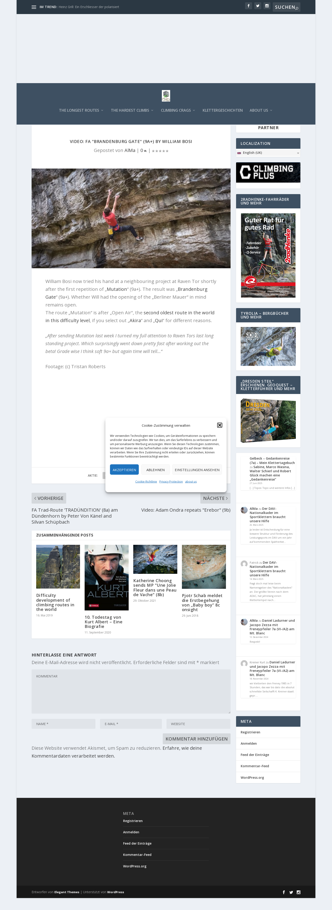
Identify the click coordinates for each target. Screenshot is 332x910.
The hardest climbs (130, 114)
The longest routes (79, 114)
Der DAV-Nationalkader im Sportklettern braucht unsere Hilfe (268, 526)
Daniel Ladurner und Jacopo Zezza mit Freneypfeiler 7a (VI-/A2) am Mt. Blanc (272, 638)
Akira (135, 332)
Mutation (117, 301)
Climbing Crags (176, 114)
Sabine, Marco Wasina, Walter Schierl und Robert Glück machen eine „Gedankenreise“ (270, 485)
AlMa (130, 162)
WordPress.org (252, 789)
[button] (219, 425)
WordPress (115, 904)
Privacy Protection (171, 482)
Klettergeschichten (223, 114)
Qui (159, 332)
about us (191, 482)
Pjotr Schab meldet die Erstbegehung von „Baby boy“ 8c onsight (202, 614)
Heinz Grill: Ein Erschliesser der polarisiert (89, 7)
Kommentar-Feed (255, 778)
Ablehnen (155, 469)
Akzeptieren (124, 469)
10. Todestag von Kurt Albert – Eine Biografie (103, 633)
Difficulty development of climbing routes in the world (55, 614)
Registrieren (250, 744)
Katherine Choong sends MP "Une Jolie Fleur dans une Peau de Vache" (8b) (155, 599)
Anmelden (249, 755)
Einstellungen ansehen (197, 469)
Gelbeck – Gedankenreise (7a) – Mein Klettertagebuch (272, 472)
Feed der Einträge (255, 766)
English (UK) (249, 165)
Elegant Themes (66, 904)
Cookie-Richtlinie (146, 482)
